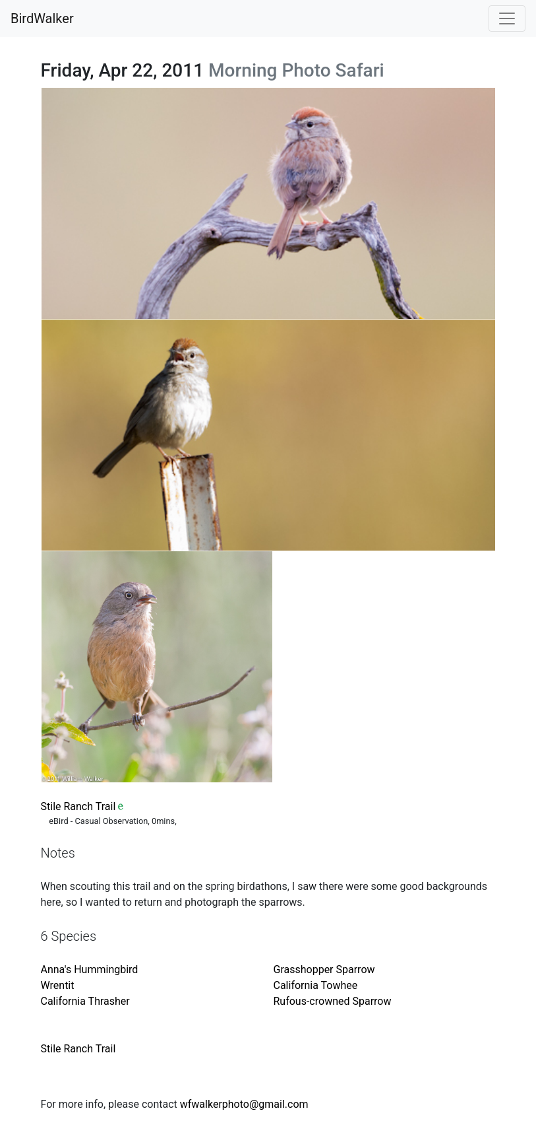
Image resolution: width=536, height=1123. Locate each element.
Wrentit (57, 985)
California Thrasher (85, 1001)
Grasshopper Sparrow (324, 969)
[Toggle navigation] (507, 18)
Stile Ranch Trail (78, 806)
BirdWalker (42, 18)
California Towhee (316, 985)
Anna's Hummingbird (89, 969)
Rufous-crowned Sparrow (333, 1001)
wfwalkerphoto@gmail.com (244, 1104)
